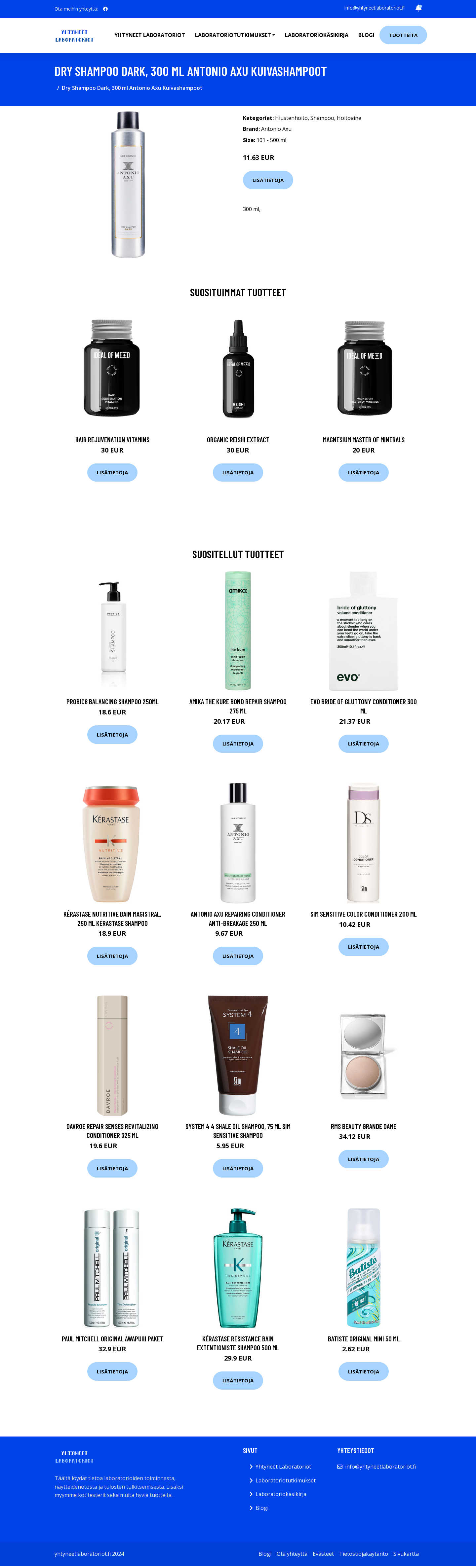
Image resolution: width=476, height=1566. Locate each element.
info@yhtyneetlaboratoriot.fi (374, 8)
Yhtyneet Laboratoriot (283, 1466)
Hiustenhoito (291, 118)
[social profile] (105, 9)
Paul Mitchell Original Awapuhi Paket (112, 1338)
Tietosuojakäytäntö (363, 1553)
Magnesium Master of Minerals (364, 439)
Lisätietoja (268, 180)
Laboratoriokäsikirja (316, 35)
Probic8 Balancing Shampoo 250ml (112, 701)
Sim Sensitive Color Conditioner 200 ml (363, 914)
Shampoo (322, 118)
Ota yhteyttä (292, 1553)
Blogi (366, 35)
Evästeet (323, 1553)
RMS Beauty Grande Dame (363, 1126)
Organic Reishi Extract (238, 439)
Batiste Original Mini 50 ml (364, 1338)
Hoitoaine (349, 118)
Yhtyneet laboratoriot (149, 35)
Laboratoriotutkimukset (286, 1480)
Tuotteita (403, 35)
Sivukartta (406, 1553)
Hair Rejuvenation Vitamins (112, 439)
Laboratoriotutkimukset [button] (233, 35)
